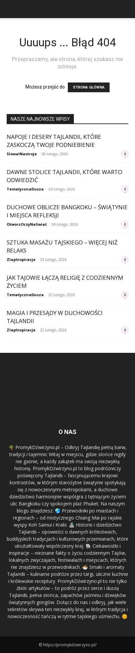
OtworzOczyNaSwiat (27, 224)
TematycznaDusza (25, 189)
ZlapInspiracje (21, 259)
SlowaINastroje (22, 153)
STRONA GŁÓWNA (89, 87)
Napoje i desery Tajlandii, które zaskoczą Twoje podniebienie (54, 141)
